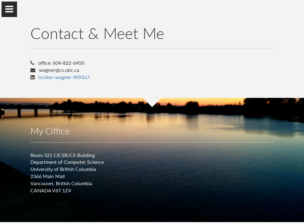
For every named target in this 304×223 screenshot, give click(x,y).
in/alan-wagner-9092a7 (64, 77)
